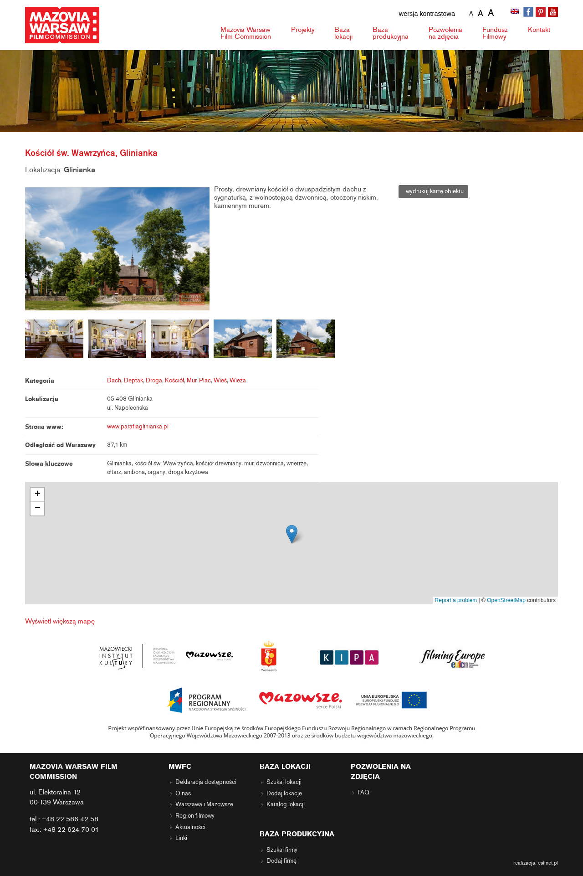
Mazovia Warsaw (245, 33)
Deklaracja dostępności (205, 782)
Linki (181, 838)
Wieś (220, 380)
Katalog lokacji (285, 804)
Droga (154, 380)
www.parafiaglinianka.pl (138, 426)
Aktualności (190, 827)
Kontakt (539, 30)
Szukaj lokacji (284, 782)
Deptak (133, 380)
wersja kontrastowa (427, 13)
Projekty (302, 30)
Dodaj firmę (281, 861)
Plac (205, 380)
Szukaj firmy (281, 850)
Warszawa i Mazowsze (204, 804)
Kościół (174, 380)
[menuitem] (516, 12)
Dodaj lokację (284, 793)
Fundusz (495, 33)
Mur (191, 380)
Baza (343, 33)
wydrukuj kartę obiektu (433, 191)
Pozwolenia (445, 33)
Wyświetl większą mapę (60, 621)
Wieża (238, 380)
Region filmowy (195, 815)
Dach (114, 380)
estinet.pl (548, 863)
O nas (183, 793)
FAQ (363, 792)
